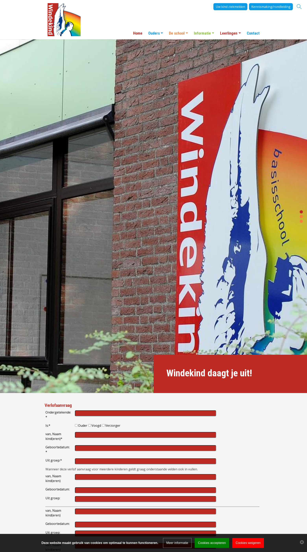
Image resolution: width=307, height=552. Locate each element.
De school (177, 33)
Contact (253, 33)
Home (137, 33)
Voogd (96, 425)
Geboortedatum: (57, 449)
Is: (47, 425)
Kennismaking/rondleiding (270, 7)
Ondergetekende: (58, 414)
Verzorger (112, 425)
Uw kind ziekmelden (230, 7)
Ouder (82, 425)
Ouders (154, 33)
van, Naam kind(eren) (53, 436)
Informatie (202, 33)
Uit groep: (53, 460)
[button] (301, 211)
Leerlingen (228, 33)
